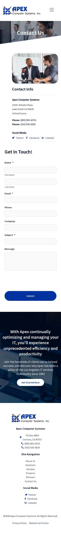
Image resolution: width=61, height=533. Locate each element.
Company (10, 221)
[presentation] (28, 280)
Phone (8, 207)
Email (9, 193)
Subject (10, 234)
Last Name (9, 187)
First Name (9, 175)
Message (9, 248)
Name (9, 162)
